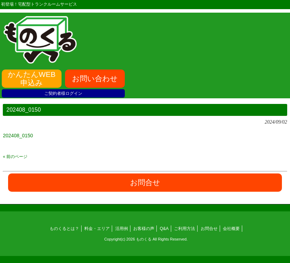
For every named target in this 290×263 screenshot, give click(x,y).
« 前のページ (15, 156)
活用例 (121, 228)
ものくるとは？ (64, 228)
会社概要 (231, 228)
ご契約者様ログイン (63, 93)
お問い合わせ (95, 78)
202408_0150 (18, 135)
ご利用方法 (184, 228)
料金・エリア (97, 228)
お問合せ (209, 228)
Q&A (164, 228)
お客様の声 (143, 228)
